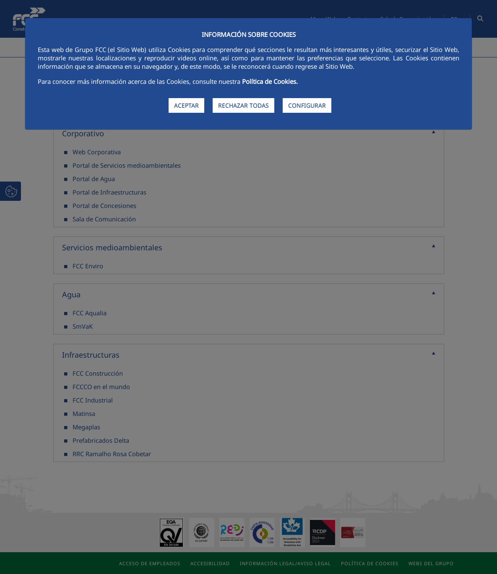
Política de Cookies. (270, 81)
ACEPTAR (186, 105)
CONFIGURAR (307, 105)
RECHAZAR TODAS (243, 105)
